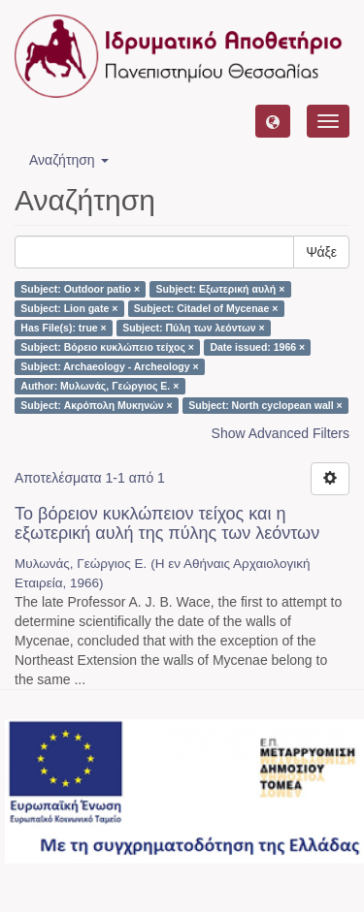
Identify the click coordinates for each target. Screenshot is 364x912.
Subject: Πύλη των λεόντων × (193, 327)
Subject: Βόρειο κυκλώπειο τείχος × (107, 347)
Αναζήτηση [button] (69, 160)
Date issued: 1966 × (257, 347)
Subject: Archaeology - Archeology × (109, 366)
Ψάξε (321, 252)
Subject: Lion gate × (68, 308)
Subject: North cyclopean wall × (265, 405)
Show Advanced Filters (280, 433)
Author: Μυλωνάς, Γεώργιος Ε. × (99, 386)
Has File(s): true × (63, 327)
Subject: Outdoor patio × (80, 289)
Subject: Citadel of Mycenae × (206, 308)
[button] (272, 121)
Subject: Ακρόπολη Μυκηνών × (96, 405)
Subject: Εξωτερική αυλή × (220, 289)
